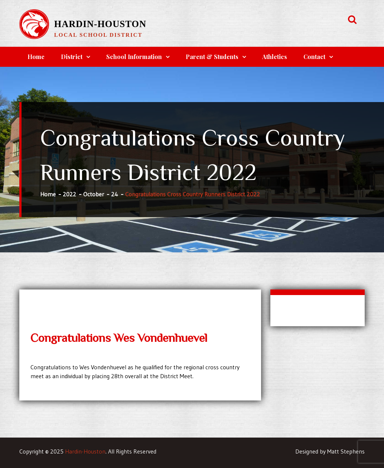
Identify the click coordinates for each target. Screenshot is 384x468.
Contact (314, 56)
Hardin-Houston (100, 24)
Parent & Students (212, 56)
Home (36, 56)
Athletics (274, 56)
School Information (134, 56)
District (71, 56)
